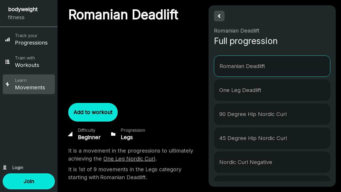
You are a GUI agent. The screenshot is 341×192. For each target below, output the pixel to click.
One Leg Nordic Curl (129, 158)
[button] (29, 181)
